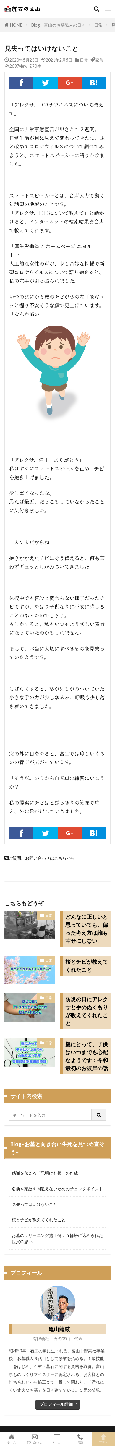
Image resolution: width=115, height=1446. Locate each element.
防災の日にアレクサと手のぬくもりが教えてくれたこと (86, 1011)
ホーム (11, 1439)
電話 (80, 1439)
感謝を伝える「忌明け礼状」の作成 (45, 1172)
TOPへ (103, 1439)
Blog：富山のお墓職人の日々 (58, 25)
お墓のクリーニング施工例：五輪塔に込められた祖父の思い (57, 1238)
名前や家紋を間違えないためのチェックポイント (57, 1188)
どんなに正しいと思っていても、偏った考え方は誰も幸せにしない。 (86, 928)
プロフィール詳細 (56, 1404)
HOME (16, 24)
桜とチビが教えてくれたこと (86, 965)
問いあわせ (34, 1439)
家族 (99, 59)
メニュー (57, 1439)
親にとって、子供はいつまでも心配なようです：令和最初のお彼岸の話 (86, 1056)
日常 (98, 25)
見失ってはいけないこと (34, 1204)
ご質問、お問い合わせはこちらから (42, 857)
